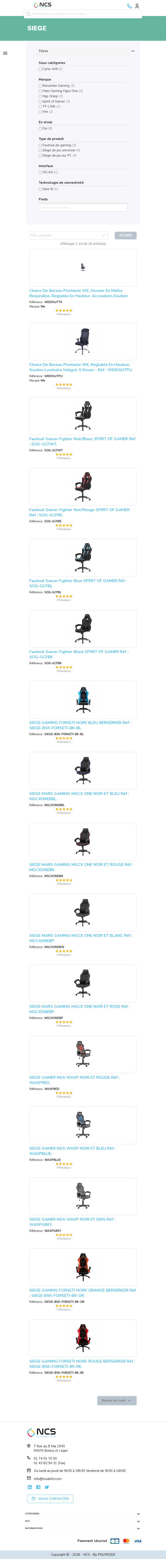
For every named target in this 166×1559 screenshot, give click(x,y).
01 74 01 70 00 (45, 1458)
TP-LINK (51, 106)
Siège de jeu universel (61, 150)
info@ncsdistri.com (48, 1479)
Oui (47, 128)
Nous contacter (50, 1499)
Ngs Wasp (52, 96)
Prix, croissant (69, 235)
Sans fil (50, 189)
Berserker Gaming (58, 85)
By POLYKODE (104, 1554)
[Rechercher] (83, 13)
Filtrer (126, 235)
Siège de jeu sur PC (59, 155)
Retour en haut (117, 1400)
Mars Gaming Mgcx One (62, 91)
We (47, 111)
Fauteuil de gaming (59, 145)
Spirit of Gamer (56, 101)
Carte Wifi (52, 69)
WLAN (50, 172)
